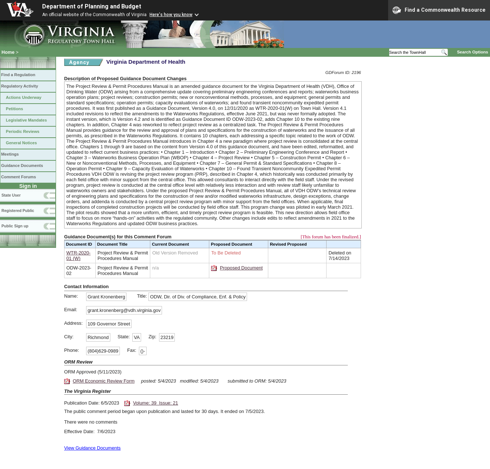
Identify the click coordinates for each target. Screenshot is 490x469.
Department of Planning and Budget (91, 6)
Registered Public (17, 210)
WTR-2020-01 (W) (78, 255)
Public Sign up (14, 226)
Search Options (472, 52)
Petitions (14, 109)
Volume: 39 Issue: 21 (155, 403)
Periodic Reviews (23, 131)
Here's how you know (171, 14)
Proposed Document (241, 268)
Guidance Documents (22, 165)
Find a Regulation (18, 74)
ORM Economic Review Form (104, 381)
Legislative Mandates (26, 120)
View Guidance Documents (92, 448)
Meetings (10, 154)
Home (8, 52)
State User (11, 195)
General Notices (21, 143)
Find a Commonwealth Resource (439, 10)
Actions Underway (23, 97)
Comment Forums (18, 177)
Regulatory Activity (19, 86)
